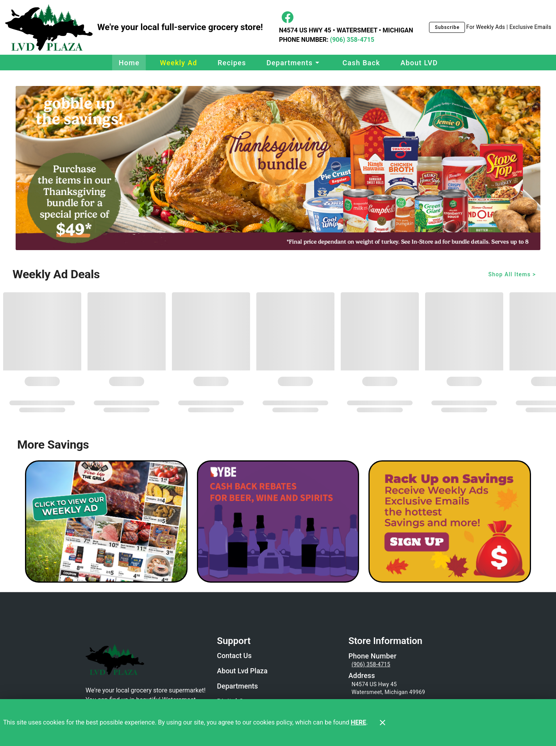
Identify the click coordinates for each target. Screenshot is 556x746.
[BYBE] (278, 521)
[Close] (382, 723)
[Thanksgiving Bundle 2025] (278, 168)
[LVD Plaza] (51, 27)
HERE (358, 722)
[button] (294, 62)
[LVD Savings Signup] (449, 521)
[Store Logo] (146, 659)
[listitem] (234, 656)
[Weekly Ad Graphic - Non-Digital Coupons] (106, 521)
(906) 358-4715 (351, 39)
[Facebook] (287, 17)
